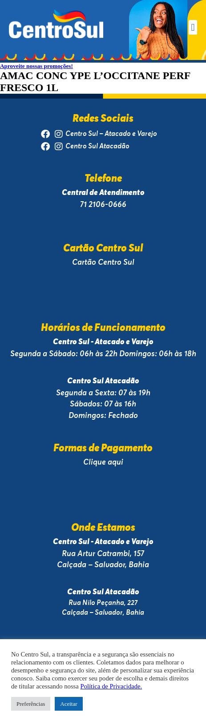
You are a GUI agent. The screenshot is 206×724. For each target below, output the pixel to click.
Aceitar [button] (68, 703)
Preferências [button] (30, 703)
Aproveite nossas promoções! (36, 66)
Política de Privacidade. (111, 686)
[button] (193, 27)
